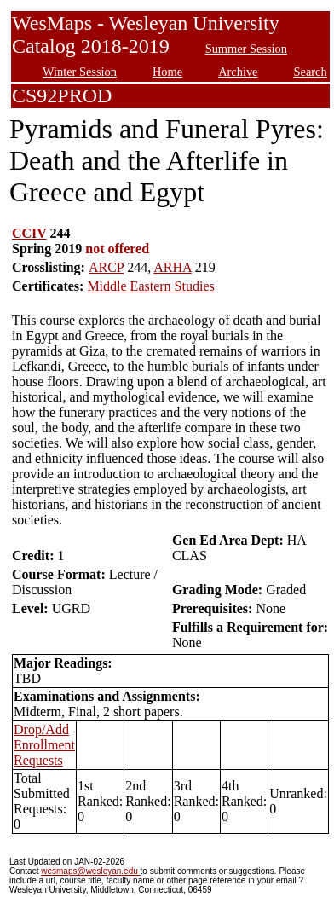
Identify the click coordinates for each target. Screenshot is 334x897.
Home (167, 71)
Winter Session (80, 71)
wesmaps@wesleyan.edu (90, 871)
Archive (237, 71)
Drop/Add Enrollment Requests (44, 744)
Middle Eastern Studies (150, 286)
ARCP (106, 267)
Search (310, 71)
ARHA (172, 267)
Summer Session (246, 48)
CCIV (29, 233)
